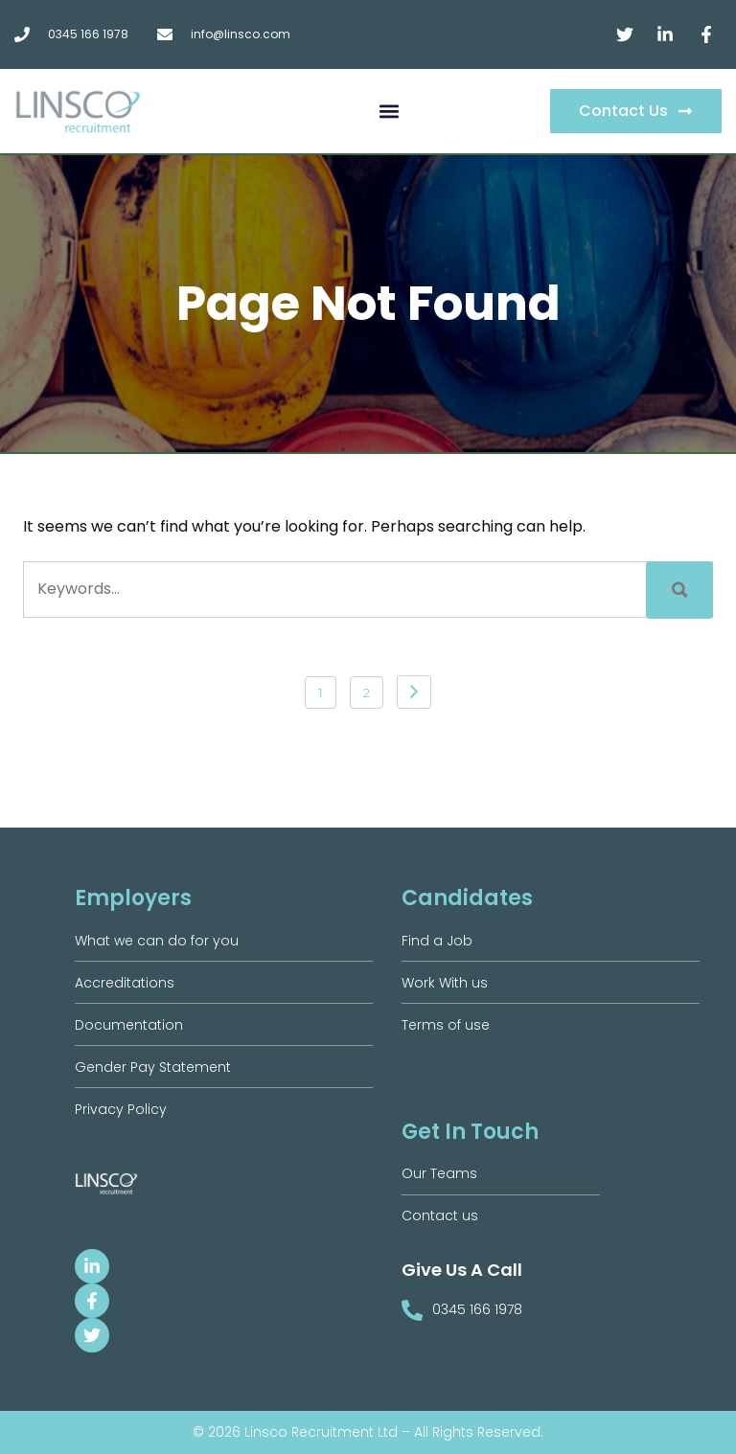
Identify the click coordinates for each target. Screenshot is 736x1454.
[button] (389, 111)
